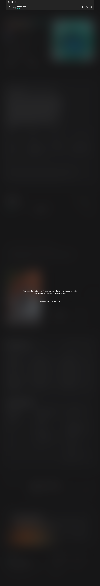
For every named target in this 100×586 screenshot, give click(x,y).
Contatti (82, 2)
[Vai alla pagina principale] (19, 7)
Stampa (90, 2)
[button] (82, 7)
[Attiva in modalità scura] (13, 2)
